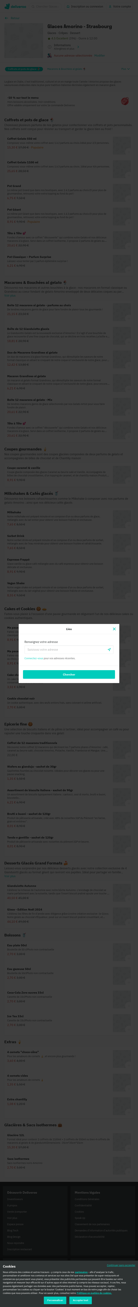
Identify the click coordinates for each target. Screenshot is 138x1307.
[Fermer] (114, 629)
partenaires (81, 1273)
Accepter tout (80, 1301)
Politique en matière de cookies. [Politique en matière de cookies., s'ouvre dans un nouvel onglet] (94, 1294)
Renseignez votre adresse (41, 642)
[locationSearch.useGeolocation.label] (109, 649)
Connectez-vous (33, 658)
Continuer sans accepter (121, 1266)
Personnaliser (55, 1301)
